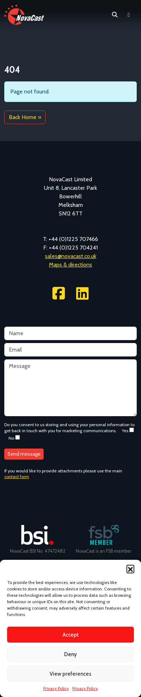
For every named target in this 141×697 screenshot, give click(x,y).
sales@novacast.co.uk (70, 256)
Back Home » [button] (25, 117)
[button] (130, 568)
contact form (16, 476)
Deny (70, 654)
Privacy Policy (56, 688)
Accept (71, 635)
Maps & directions (70, 264)
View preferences (70, 674)
